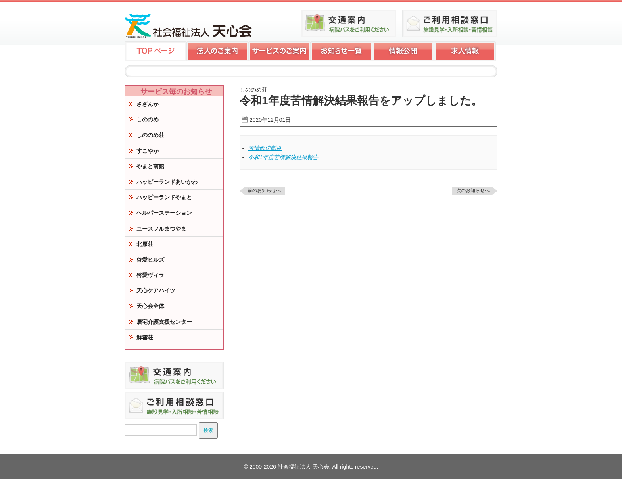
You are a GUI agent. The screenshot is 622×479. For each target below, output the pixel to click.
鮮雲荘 (144, 337)
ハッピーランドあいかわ (167, 182)
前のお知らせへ (264, 190)
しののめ (147, 119)
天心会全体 (150, 306)
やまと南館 (150, 166)
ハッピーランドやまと (164, 197)
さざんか (147, 104)
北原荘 (144, 244)
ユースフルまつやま (161, 228)
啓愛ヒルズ (150, 259)
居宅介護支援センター (164, 322)
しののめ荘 (150, 135)
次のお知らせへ (473, 190)
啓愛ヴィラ (150, 275)
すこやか (147, 151)
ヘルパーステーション (164, 213)
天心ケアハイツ (155, 290)
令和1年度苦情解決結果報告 (283, 157)
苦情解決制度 (265, 148)
